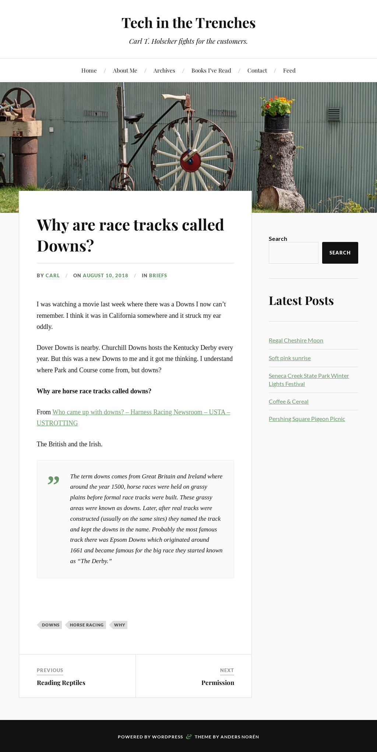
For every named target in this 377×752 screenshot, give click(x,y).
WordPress (167, 736)
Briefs (158, 275)
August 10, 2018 (105, 275)
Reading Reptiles (61, 682)
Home (89, 70)
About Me (125, 70)
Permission (217, 682)
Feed (289, 70)
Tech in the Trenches (188, 22)
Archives (164, 70)
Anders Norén (240, 736)
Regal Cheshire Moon (296, 340)
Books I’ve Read (211, 70)
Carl (53, 275)
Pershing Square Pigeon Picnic (307, 418)
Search (278, 238)
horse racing (87, 624)
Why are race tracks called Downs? (135, 234)
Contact (257, 70)
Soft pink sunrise (290, 357)
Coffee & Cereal (289, 401)
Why (119, 624)
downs (51, 624)
